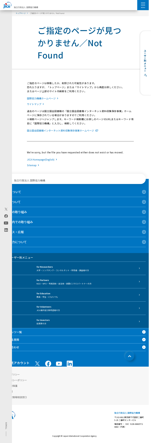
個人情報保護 (10, 386)
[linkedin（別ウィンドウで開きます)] (6, 230)
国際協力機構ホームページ (43, 98)
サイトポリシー (11, 374)
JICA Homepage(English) (42, 159)
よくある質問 (11, 340)
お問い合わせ (11, 347)
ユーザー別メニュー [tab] (18, 257)
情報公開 (8, 391)
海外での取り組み (15, 212)
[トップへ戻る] (129, 356)
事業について (12, 202)
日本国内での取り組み (18, 222)
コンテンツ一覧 (12, 332)
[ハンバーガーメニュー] (143, 4)
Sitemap (33, 165)
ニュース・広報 (13, 232)
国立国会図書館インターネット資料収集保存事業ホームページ (62, 130)
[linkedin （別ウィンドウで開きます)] (70, 364)
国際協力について (15, 242)
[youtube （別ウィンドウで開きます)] (59, 363)
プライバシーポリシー (15, 380)
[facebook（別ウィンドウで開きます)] (6, 216)
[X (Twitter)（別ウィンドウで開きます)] (6, 209)
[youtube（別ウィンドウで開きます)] (6, 223)
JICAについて (12, 192)
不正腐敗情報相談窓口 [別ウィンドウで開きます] (15, 397)
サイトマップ (36, 104)
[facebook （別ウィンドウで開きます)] (48, 364)
